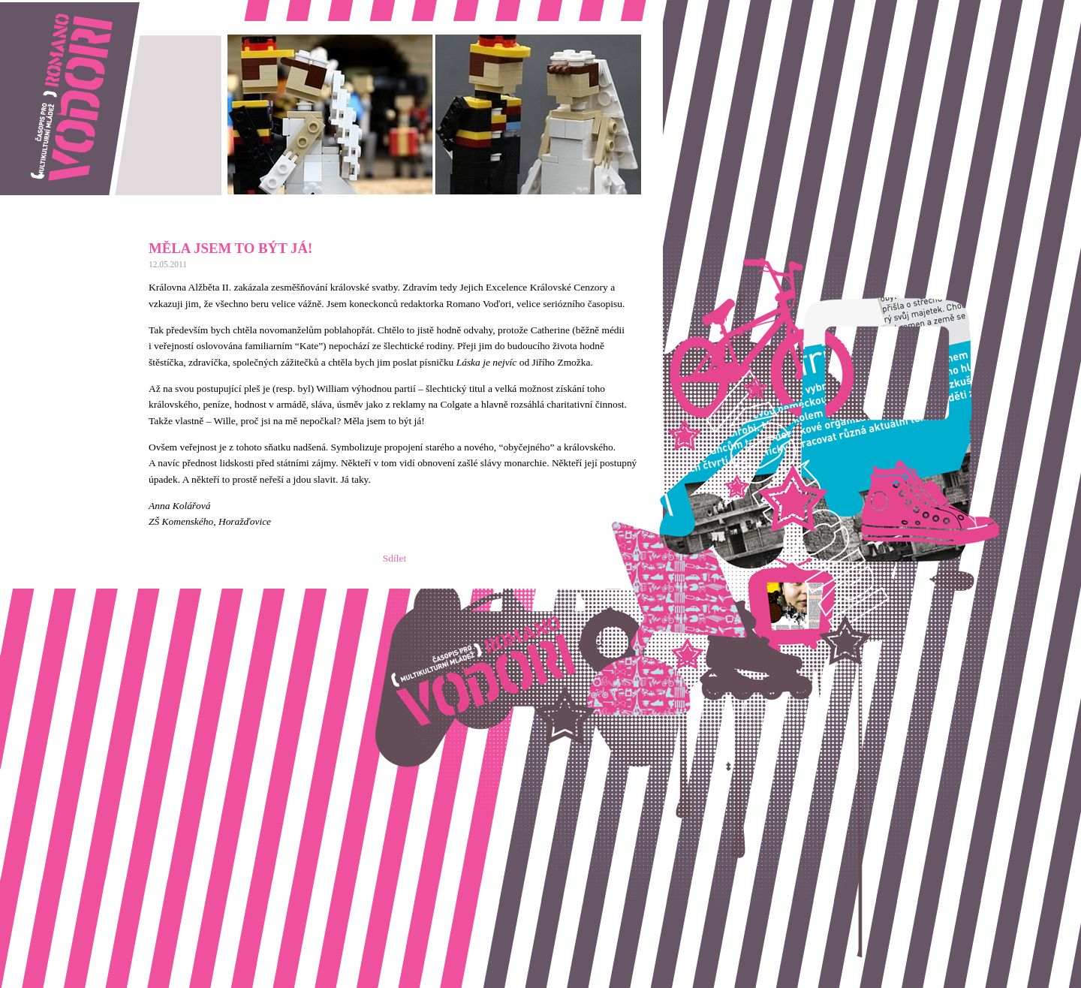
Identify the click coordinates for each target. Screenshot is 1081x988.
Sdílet (394, 558)
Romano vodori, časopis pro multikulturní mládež (100, 8)
